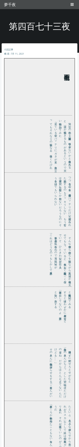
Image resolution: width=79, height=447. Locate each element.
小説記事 (8, 49)
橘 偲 (6, 53)
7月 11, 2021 (17, 53)
